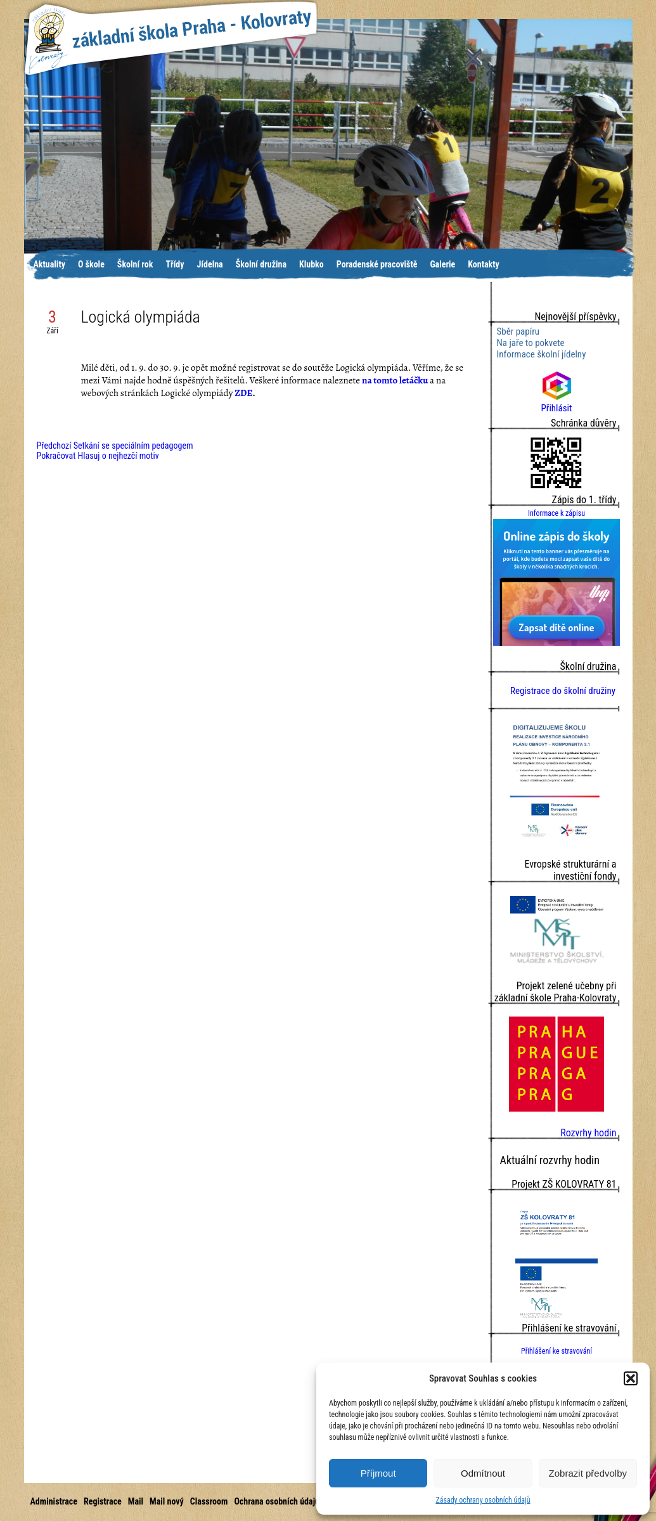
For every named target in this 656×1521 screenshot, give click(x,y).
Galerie (442, 264)
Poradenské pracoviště (377, 264)
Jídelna (210, 264)
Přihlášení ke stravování (556, 1351)
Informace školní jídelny (541, 354)
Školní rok (135, 264)
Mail (135, 1501)
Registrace (103, 1501)
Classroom (209, 1501)
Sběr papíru (518, 331)
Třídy (174, 264)
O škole (91, 264)
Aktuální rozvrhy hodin (550, 1160)
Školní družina (261, 264)
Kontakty (483, 264)
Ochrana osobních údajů (276, 1501)
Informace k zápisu (556, 513)
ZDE (243, 393)
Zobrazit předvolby (588, 1473)
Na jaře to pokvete (531, 343)
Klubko (311, 264)
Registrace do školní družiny (562, 690)
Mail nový (167, 1501)
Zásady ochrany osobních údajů (482, 1500)
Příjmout (378, 1473)
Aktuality (49, 264)
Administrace (53, 1501)
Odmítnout (483, 1473)
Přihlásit (556, 402)
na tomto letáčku (395, 380)
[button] (630, 1378)
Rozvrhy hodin (588, 1133)
